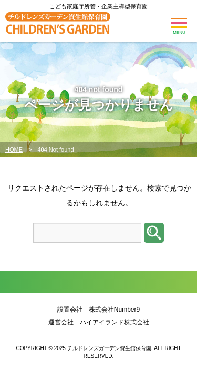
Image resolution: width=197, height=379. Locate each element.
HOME (14, 149)
